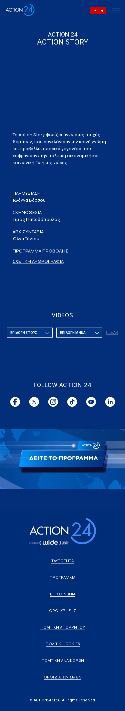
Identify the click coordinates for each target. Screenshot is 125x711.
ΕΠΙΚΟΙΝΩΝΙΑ (62, 594)
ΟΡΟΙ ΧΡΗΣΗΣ (62, 610)
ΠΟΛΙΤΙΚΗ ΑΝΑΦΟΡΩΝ (62, 660)
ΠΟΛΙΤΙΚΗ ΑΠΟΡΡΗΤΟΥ (62, 627)
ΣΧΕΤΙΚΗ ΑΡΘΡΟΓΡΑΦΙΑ (38, 261)
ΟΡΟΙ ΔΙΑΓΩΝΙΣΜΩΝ (62, 677)
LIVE (94, 10)
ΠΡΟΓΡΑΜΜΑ (62, 577)
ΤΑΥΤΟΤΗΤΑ (62, 561)
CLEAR (112, 332)
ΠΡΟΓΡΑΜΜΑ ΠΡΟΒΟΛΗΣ (40, 251)
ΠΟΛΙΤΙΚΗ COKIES (63, 644)
